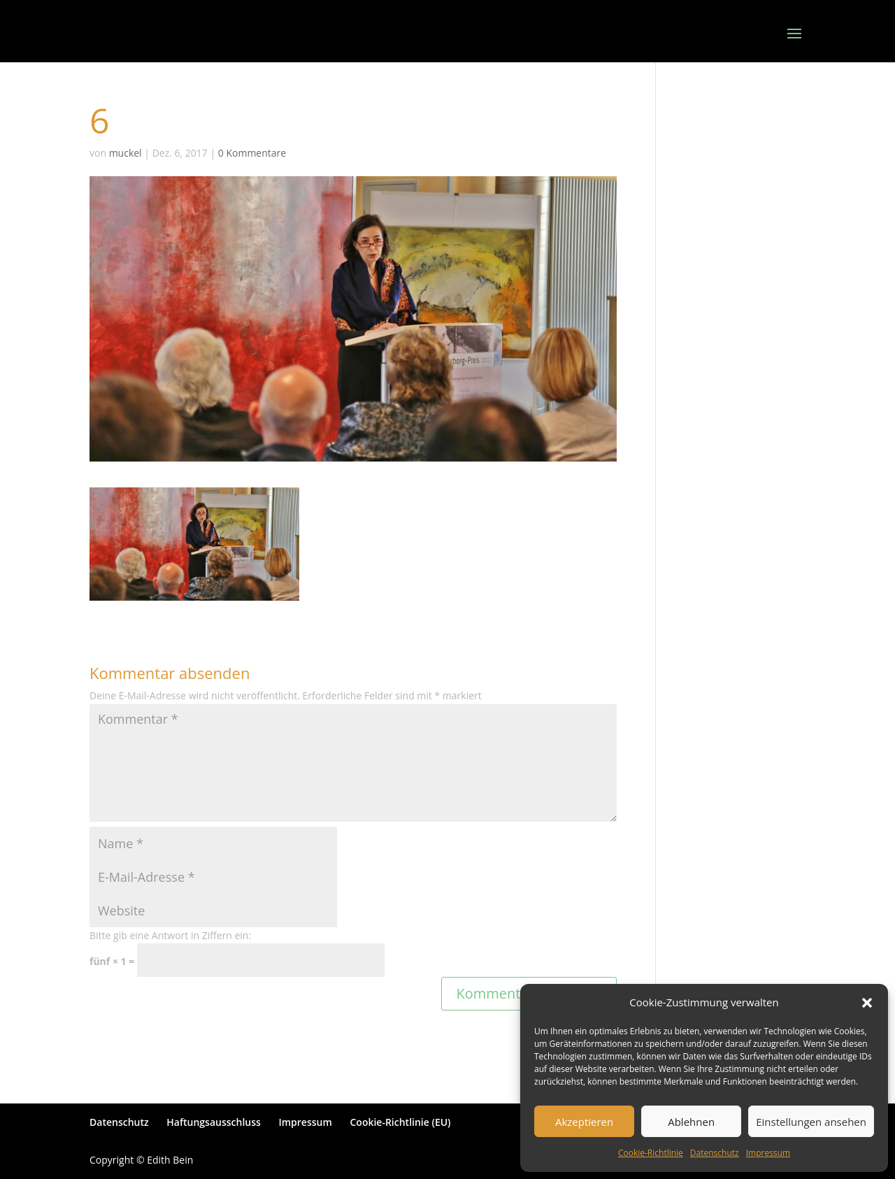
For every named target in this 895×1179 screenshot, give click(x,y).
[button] (867, 1003)
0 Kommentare (252, 152)
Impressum (768, 1153)
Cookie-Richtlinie (650, 1153)
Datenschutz (714, 1153)
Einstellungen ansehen (811, 1122)
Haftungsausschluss (213, 1122)
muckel (125, 152)
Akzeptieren (584, 1122)
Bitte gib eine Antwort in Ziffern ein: (170, 935)
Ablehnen (691, 1122)
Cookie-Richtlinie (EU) (400, 1122)
